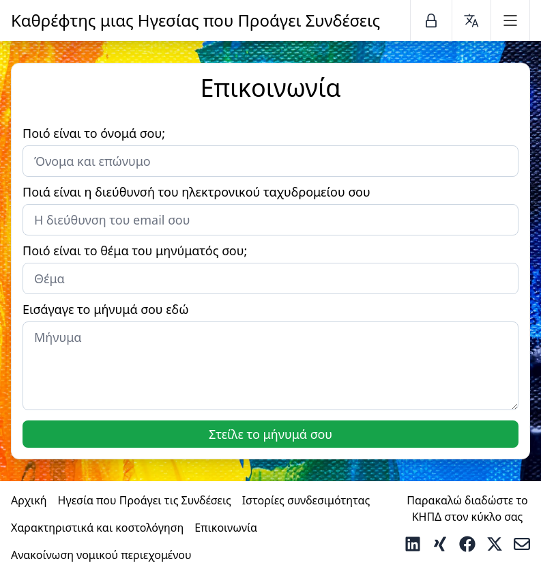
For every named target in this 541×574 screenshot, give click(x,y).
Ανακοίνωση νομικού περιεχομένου (101, 554)
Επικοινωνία (225, 527)
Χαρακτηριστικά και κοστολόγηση (97, 527)
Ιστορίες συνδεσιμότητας (306, 500)
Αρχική (29, 500)
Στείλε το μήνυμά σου (270, 434)
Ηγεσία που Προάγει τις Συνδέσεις (144, 500)
